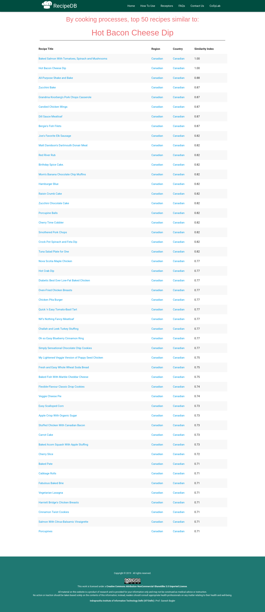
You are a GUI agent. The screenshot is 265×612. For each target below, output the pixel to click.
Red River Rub (47, 155)
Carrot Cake (46, 434)
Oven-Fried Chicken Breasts (55, 290)
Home (131, 6)
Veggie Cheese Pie (50, 396)
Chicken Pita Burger (51, 299)
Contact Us (197, 6)
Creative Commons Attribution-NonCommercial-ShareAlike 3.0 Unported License (147, 586)
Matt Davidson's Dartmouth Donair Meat (63, 145)
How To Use (147, 6)
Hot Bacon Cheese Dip (52, 68)
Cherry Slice (46, 454)
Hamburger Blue (49, 184)
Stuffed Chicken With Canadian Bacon (62, 425)
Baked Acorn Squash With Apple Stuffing (63, 444)
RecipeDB (59, 6)
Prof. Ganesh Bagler (165, 601)
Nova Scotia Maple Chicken (55, 261)
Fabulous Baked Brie (51, 483)
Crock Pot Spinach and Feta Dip (58, 242)
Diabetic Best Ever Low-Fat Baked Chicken (64, 280)
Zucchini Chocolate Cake (54, 203)
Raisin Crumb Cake (50, 193)
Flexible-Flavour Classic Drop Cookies (62, 386)
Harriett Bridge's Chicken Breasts (59, 502)
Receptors (167, 6)
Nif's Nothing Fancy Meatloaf (56, 319)
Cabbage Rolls (47, 473)
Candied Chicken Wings (53, 106)
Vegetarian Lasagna (51, 492)
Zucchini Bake (47, 87)
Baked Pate (46, 464)
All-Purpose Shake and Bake (56, 78)
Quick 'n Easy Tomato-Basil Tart (58, 309)
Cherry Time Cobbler (51, 222)
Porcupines (45, 531)
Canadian (157, 58)
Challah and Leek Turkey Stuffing (59, 328)
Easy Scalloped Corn (51, 406)
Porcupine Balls (48, 213)
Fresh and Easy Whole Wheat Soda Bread (64, 367)
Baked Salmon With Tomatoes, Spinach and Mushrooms (73, 58)
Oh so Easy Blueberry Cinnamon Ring (61, 338)
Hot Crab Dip (46, 271)
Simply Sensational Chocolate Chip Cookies (65, 348)
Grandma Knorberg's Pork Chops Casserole (65, 97)
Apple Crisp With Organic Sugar (58, 415)
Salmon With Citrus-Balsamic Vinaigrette (63, 521)
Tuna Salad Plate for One (54, 251)
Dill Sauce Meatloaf (50, 116)
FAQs (182, 6)
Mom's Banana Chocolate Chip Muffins (62, 174)
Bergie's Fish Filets (50, 126)
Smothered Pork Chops (53, 232)
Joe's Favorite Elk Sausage (55, 135)
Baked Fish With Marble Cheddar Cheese (63, 377)
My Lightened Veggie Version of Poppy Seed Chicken (71, 357)
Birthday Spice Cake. (51, 164)
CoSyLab (215, 6)
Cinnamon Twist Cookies (54, 512)
